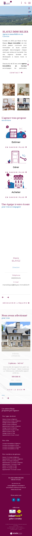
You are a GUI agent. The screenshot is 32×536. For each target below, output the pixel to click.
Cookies (20, 529)
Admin (17, 528)
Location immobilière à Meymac (11, 447)
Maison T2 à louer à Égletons (10, 457)
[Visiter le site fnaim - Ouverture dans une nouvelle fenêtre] (19, 511)
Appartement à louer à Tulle (10, 429)
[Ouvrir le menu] (29, 3)
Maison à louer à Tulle (8, 431)
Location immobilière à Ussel (10, 445)
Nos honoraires (12, 526)
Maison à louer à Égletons (9, 419)
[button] (8, 398)
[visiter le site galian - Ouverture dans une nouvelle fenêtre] (15, 519)
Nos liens (22, 528)
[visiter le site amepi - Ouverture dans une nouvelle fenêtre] (12, 511)
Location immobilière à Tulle (10, 448)
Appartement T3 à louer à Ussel (11, 469)
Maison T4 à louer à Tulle (9, 467)
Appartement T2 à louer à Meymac (12, 462)
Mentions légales (11, 528)
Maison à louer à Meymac (9, 424)
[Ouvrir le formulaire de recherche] (25, 3)
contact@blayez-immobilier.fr (16, 485)
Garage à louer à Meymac (9, 428)
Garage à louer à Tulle (8, 433)
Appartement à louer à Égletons (11, 421)
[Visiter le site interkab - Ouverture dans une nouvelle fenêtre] (15, 515)
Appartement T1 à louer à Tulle (11, 464)
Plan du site (19, 526)
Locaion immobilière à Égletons (11, 443)
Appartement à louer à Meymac (11, 426)
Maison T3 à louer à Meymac (10, 460)
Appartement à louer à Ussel (10, 435)
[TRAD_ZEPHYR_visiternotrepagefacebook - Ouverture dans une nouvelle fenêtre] (13, 500)
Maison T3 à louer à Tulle (9, 466)
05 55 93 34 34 (16, 483)
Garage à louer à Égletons (9, 422)
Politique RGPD (13, 529)
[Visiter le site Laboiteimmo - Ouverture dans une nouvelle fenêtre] (16, 532)
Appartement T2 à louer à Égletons (12, 459)
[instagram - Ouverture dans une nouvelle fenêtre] (18, 500)
